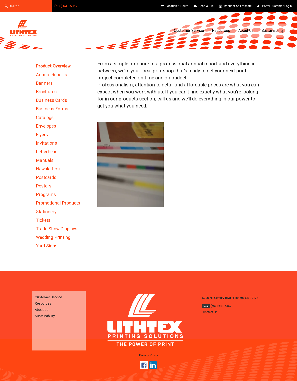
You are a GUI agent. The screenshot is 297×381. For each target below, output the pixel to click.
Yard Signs (46, 246)
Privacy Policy (148, 355)
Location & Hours (177, 6)
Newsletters (48, 169)
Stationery (46, 211)
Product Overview (53, 66)
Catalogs (45, 117)
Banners (44, 83)
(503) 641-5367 (65, 6)
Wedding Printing (53, 237)
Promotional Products (58, 203)
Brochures (46, 91)
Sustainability (273, 30)
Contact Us (210, 312)
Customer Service (189, 30)
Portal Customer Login (277, 6)
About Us (245, 30)
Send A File (206, 6)
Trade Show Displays (56, 228)
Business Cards (51, 100)
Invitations (46, 143)
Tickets (43, 220)
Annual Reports (51, 74)
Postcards (46, 177)
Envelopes (46, 126)
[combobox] (26, 6)
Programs (46, 194)
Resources (221, 30)
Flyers (42, 134)
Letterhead (47, 151)
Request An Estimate (238, 6)
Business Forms (52, 108)
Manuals (44, 160)
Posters (43, 186)
